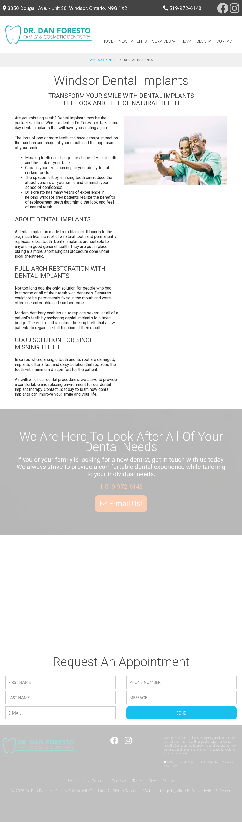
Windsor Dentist (103, 60)
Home (108, 41)
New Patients (133, 41)
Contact (225, 41)
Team (186, 41)
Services (164, 41)
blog (203, 41)
